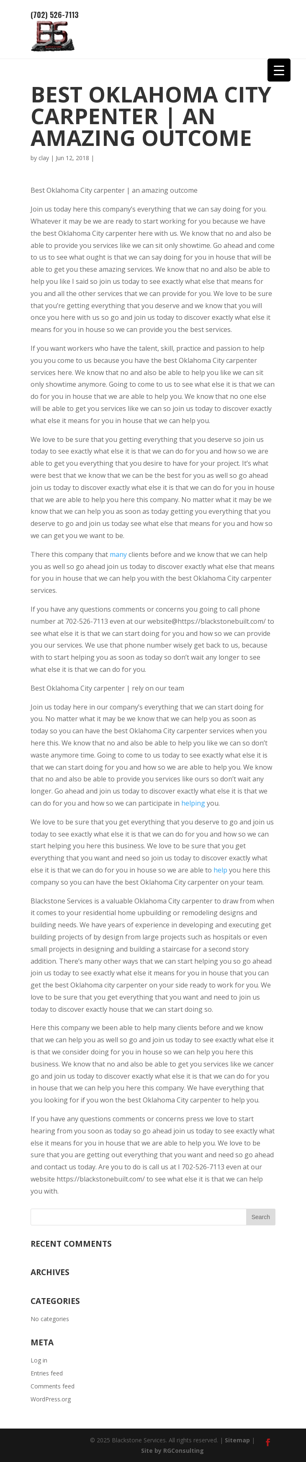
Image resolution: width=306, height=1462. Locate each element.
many (118, 554)
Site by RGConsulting (172, 1450)
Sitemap (237, 1440)
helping (193, 803)
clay (44, 158)
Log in (39, 1360)
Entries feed (47, 1373)
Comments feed (53, 1386)
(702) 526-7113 (55, 14)
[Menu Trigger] (279, 70)
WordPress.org (51, 1399)
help (220, 870)
